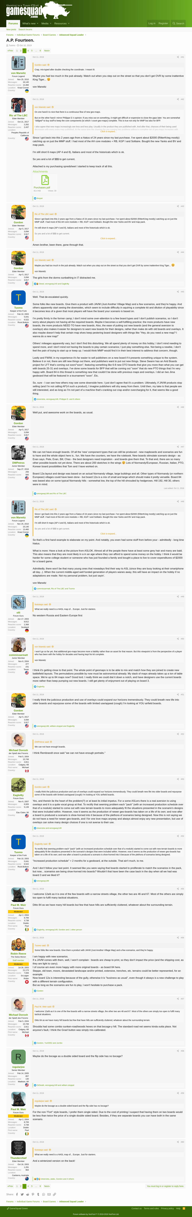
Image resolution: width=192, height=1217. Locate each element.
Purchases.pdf (42, 187)
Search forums (25, 29)
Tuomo (12, 45)
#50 (182, 639)
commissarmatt (18, 655)
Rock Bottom (23, 322)
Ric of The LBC (18, 115)
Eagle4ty (18, 795)
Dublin (26, 923)
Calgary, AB (24, 765)
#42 (182, 99)
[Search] (178, 23)
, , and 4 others (57, 1179)
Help (178, 1208)
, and (54, 284)
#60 (182, 1142)
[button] (37, 23)
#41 (182, 57)
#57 (182, 999)
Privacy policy (167, 1208)
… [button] (36, 50)
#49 (182, 596)
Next (46, 50)
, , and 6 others (58, 399)
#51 (182, 694)
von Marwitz (18, 73)
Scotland (25, 627)
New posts (11, 29)
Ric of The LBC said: (44, 214)
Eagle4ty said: (41, 844)
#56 (182, 937)
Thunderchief (18, 1158)
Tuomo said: (40, 945)
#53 (182, 779)
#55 (182, 889)
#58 (182, 1051)
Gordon (18, 222)
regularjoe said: (42, 1101)
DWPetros (18, 462)
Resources (60, 23)
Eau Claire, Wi (22, 812)
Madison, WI (23, 1081)
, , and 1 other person (59, 930)
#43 (182, 206)
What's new (28, 23)
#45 (182, 292)
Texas (26, 669)
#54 (182, 836)
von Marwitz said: (43, 107)
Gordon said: (41, 65)
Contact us (137, 1208)
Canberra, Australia (20, 1175)
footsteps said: (41, 604)
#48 (182, 501)
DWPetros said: (42, 742)
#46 (182, 407)
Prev (11, 50)
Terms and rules (151, 1208)
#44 (182, 252)
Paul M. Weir (18, 905)
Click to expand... (108, 131)
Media (44, 23)
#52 (182, 734)
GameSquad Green (17, 1208)
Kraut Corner (23, 88)
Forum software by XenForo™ (96, 1214)
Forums (13, 23)
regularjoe (18, 1067)
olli (18, 612)
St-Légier (25, 976)
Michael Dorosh (18, 750)
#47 (182, 447)
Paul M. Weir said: (43, 1006)
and (51, 493)
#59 (182, 1093)
